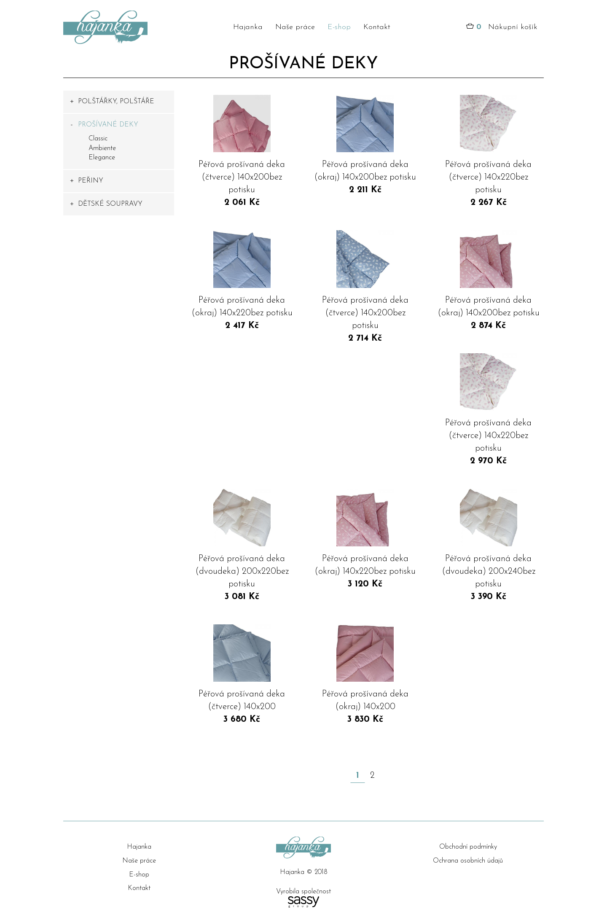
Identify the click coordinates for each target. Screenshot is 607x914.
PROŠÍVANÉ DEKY (108, 124)
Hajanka (248, 27)
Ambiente (102, 148)
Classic (98, 138)
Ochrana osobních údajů (468, 861)
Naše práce (295, 27)
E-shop (339, 27)
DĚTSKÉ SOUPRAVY (110, 204)
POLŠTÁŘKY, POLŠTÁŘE (116, 101)
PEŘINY (90, 180)
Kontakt (376, 27)
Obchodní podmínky (468, 847)
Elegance (102, 157)
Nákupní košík (501, 27)
